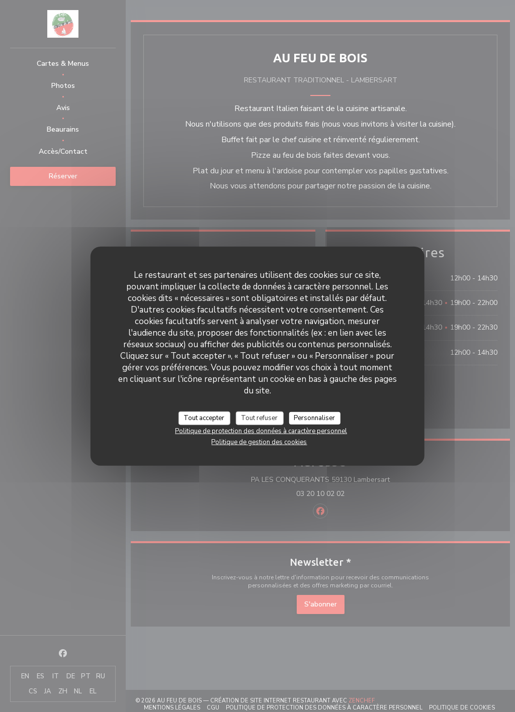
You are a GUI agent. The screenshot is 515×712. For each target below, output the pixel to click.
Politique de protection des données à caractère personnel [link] (261, 431)
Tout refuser (259, 417)
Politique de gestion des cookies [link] (259, 442)
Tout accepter (204, 417)
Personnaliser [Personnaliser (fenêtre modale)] (314, 417)
